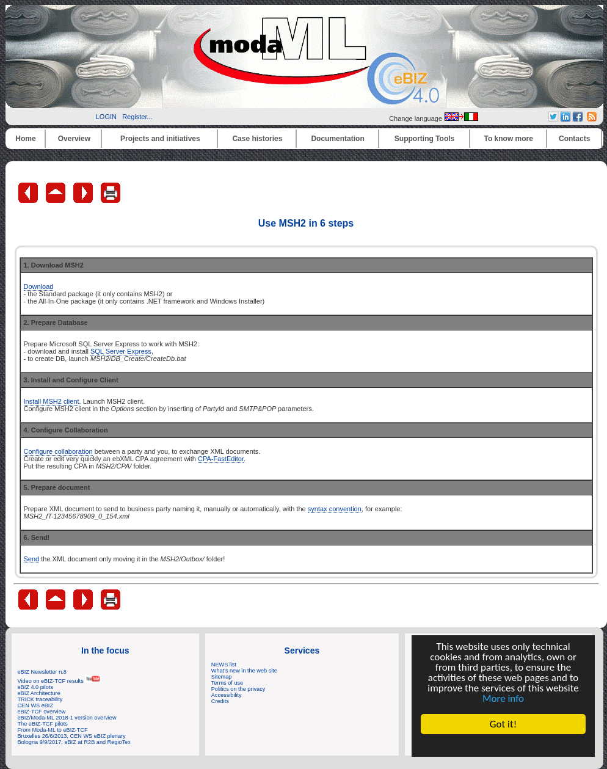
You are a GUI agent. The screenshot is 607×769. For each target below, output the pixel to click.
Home (25, 138)
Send (32, 559)
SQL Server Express (120, 351)
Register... (137, 116)
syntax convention (335, 508)
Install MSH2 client (51, 401)
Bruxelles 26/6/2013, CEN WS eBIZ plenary (72, 736)
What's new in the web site (244, 671)
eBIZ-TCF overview (42, 712)
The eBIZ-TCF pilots (43, 724)
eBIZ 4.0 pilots (36, 687)
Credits (220, 701)
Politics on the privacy (238, 689)
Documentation (337, 138)
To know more (508, 138)
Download (39, 286)
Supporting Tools (424, 138)
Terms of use (227, 683)
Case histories (257, 138)
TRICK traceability (40, 699)
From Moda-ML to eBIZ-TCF (53, 730)
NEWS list (223, 664)
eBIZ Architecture (39, 693)
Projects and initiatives (160, 138)
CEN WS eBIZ (36, 705)
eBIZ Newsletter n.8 (42, 672)
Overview (74, 138)
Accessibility (226, 695)
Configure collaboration (58, 451)
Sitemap (221, 677)
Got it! (503, 724)
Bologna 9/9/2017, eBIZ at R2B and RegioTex (74, 742)
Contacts (574, 138)
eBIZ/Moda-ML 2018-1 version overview (67, 718)
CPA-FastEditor (221, 458)
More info (503, 698)
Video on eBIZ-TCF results (59, 681)
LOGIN (106, 116)
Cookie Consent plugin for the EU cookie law (503, 745)
